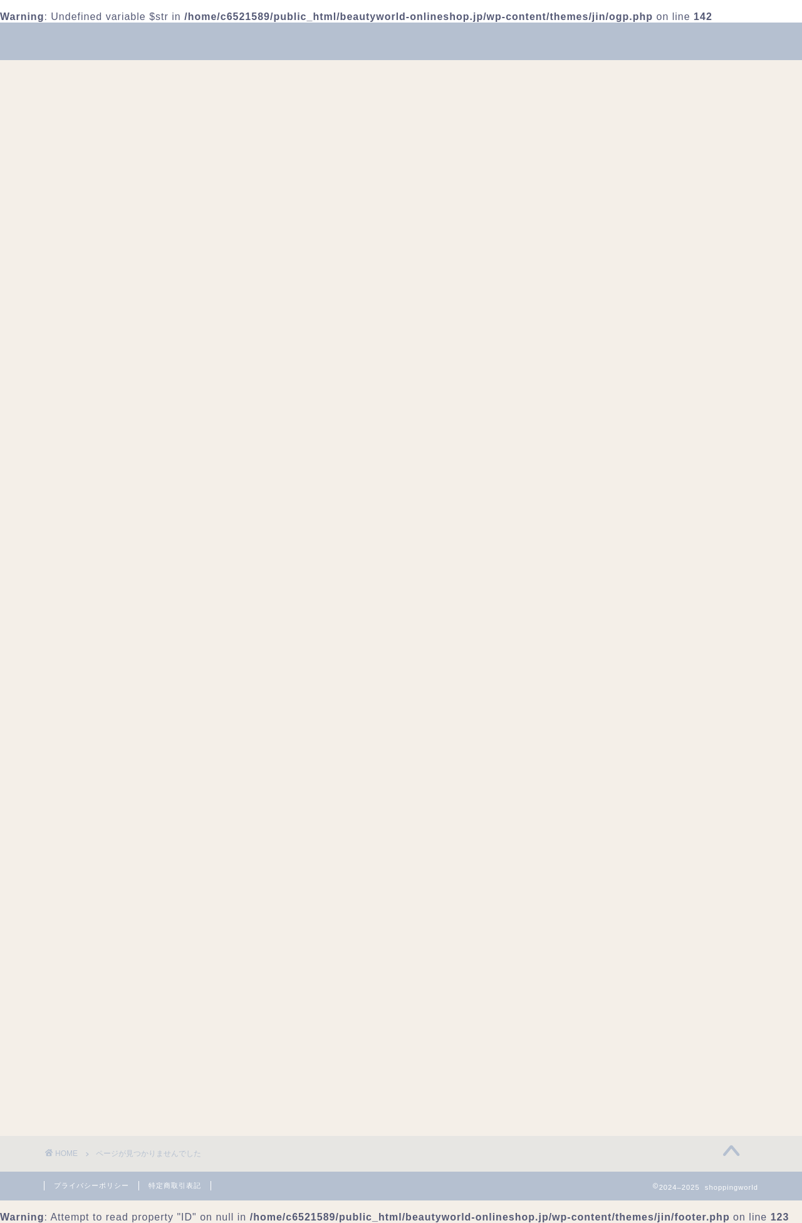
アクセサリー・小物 (603, 832)
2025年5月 (582, 682)
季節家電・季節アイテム (613, 1029)
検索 (568, 559)
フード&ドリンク (371, 75)
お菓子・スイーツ (598, 859)
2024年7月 (582, 721)
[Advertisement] (648, 315)
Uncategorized (129, 620)
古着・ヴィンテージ (603, 1016)
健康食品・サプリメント (613, 1003)
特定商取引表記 (174, 1185)
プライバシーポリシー (91, 1185)
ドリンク (578, 898)
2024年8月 (582, 708)
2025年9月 (582, 656)
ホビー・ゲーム (593, 964)
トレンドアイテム (598, 911)
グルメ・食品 (588, 872)
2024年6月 (582, 735)
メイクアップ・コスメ (608, 977)
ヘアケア (578, 951)
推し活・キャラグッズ (608, 1043)
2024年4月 (582, 748)
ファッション (271, 75)
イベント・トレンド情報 (598, 75)
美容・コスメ (179, 75)
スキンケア (583, 885)
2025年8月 (582, 669)
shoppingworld (401, 40)
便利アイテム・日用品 (608, 990)
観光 (568, 1082)
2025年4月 (582, 695)
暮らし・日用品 (476, 75)
